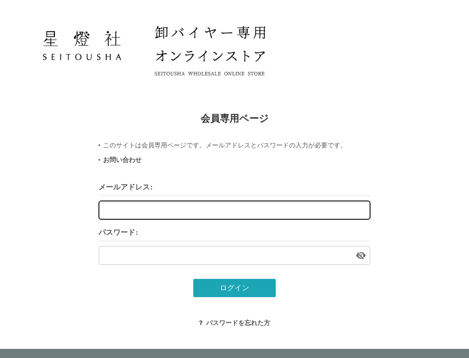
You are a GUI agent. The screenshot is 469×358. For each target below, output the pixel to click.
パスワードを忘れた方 (234, 322)
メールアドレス (124, 187)
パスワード (116, 232)
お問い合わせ (122, 159)
